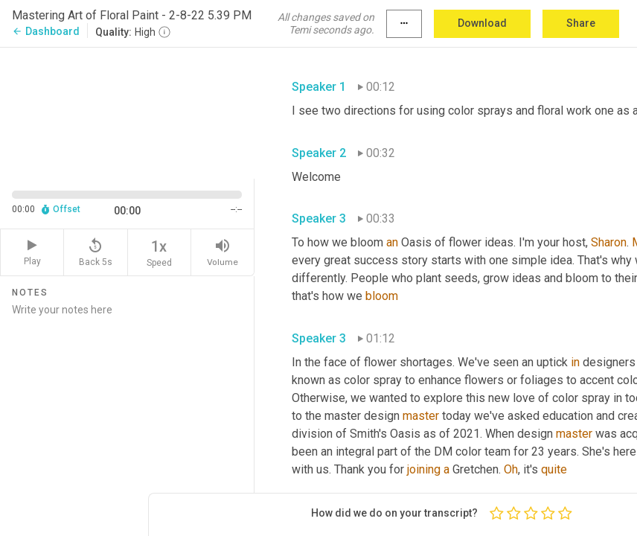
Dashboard (46, 31)
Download (482, 23)
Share (580, 23)
